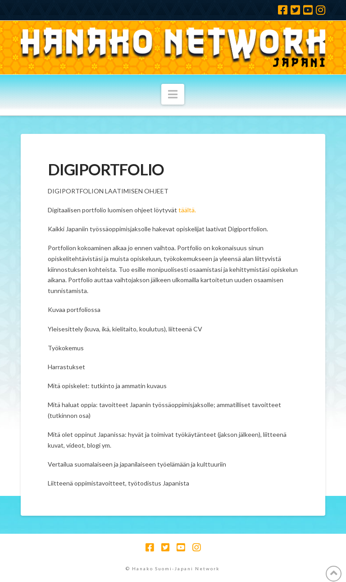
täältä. (187, 210)
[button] (172, 94)
